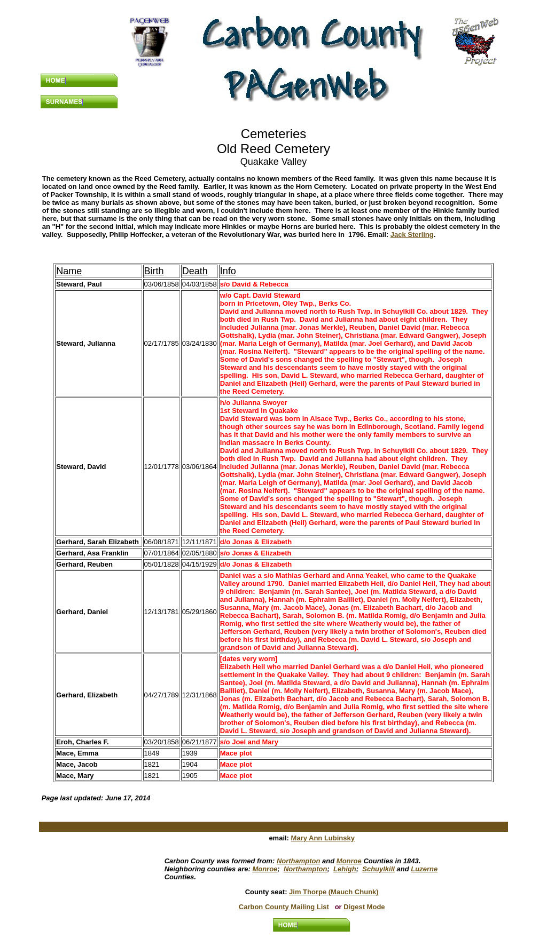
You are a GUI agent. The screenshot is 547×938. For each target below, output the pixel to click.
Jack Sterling (412, 234)
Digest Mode (364, 907)
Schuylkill (378, 869)
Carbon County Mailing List (284, 907)
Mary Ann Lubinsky (323, 838)
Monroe (349, 861)
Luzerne (424, 869)
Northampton (299, 861)
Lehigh (344, 869)
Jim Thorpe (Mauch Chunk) (334, 892)
